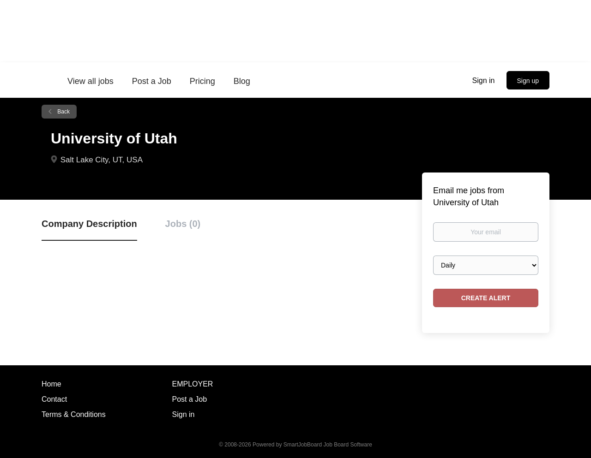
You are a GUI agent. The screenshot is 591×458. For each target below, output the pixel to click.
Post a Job (189, 399)
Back (63, 111)
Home (51, 384)
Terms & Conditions (74, 414)
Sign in (483, 80)
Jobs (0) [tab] (183, 224)
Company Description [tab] (89, 224)
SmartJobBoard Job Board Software (327, 444)
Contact (54, 399)
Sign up (528, 80)
